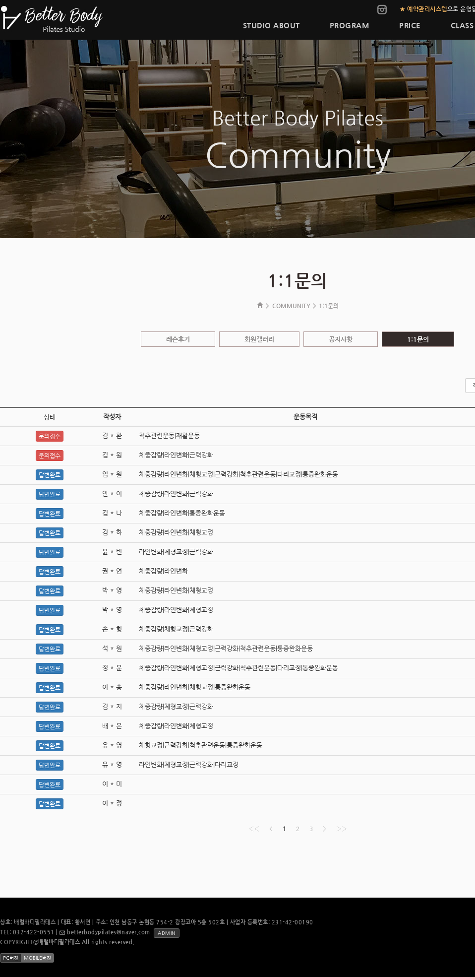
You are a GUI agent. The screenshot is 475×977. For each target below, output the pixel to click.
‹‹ (253, 828)
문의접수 (49, 436)
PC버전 (10, 958)
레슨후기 (178, 339)
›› (341, 828)
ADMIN (167, 933)
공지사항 (341, 339)
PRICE (410, 25)
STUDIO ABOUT (271, 25)
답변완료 (49, 474)
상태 (50, 417)
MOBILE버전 (37, 958)
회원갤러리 (259, 339)
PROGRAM (350, 25)
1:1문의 (418, 339)
